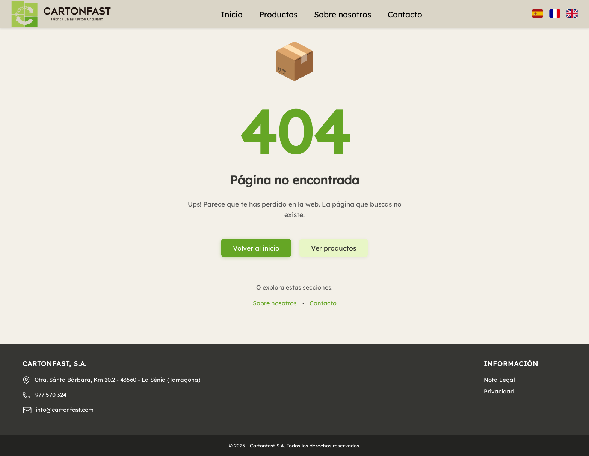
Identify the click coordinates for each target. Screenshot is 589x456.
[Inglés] (572, 14)
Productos (278, 14)
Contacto (405, 14)
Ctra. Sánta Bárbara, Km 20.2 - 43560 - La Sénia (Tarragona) (111, 379)
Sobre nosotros (342, 14)
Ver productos (333, 248)
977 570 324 (44, 395)
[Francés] (554, 14)
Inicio (232, 14)
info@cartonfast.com (58, 410)
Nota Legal (499, 379)
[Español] (537, 14)
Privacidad (499, 391)
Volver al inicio (256, 248)
